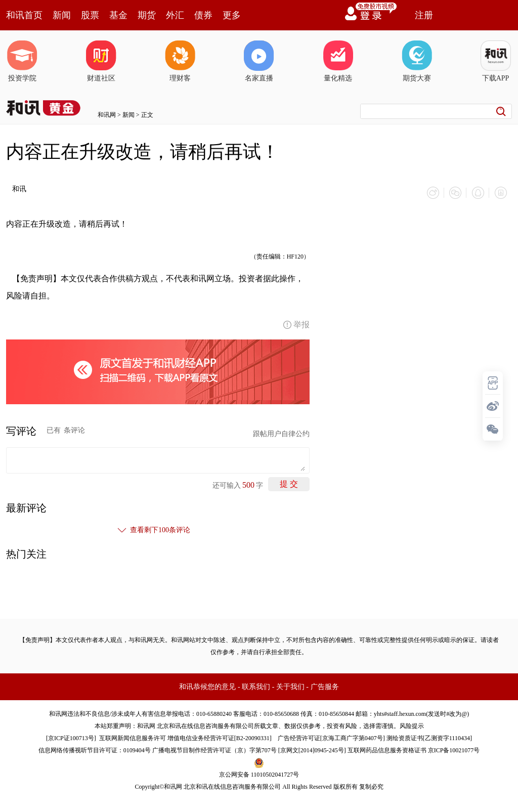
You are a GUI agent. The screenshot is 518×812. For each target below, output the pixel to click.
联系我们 (256, 686)
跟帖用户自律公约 (281, 433)
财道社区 (101, 61)
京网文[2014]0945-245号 (312, 749)
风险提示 (412, 725)
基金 (118, 15)
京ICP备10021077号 (454, 749)
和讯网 (107, 114)
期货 (147, 15)
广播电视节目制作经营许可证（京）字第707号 (214, 749)
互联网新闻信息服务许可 (132, 737)
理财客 (180, 61)
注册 (424, 15)
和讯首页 (24, 15)
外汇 (175, 15)
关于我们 (290, 686)
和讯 (19, 189)
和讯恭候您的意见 (207, 686)
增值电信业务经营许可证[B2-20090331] (219, 737)
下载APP (496, 61)
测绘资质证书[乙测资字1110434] (429, 737)
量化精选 (338, 61)
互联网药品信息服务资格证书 (387, 749)
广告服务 (325, 686)
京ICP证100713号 (71, 737)
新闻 (62, 15)
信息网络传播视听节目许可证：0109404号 (94, 749)
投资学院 (22, 61)
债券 (203, 15)
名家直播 (259, 61)
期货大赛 (417, 61)
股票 (90, 15)
